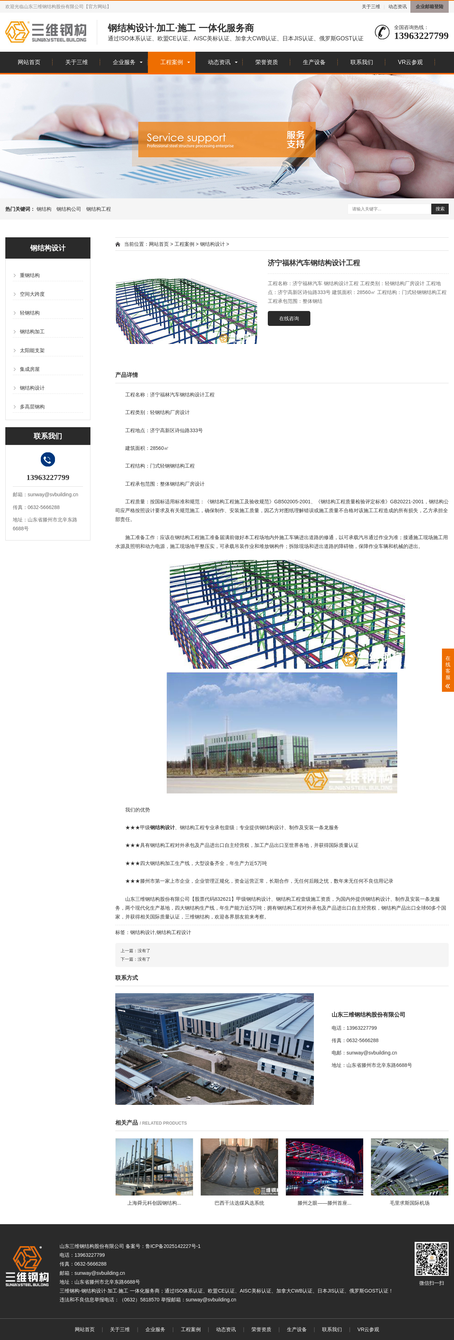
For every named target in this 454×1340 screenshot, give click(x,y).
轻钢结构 (30, 313)
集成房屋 (30, 369)
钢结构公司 (68, 209)
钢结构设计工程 (197, 394)
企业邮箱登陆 (429, 6)
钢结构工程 (98, 209)
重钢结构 (30, 275)
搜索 (440, 208)
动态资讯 (397, 6)
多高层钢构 (32, 406)
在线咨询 (289, 318)
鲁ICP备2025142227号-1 (173, 1246)
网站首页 (29, 62)
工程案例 (171, 62)
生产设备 (314, 62)
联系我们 (361, 62)
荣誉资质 (266, 62)
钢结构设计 (32, 388)
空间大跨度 (32, 294)
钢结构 (44, 209)
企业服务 (124, 62)
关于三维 (371, 6)
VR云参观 (410, 62)
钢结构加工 (32, 331)
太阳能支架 (32, 350)
